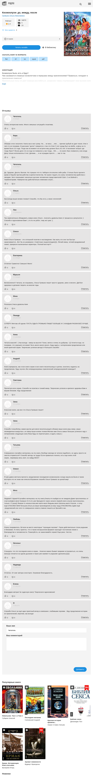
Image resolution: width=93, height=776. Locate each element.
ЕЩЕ (4, 84)
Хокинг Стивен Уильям (56, 725)
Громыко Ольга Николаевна (13, 16)
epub (34, 59)
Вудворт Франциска (32, 764)
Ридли (12, 3)
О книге (10, 39)
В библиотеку (39, 48)
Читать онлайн (15, 48)
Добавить (77, 670)
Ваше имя (10, 626)
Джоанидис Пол (76, 722)
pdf (43, 59)
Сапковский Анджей (32, 720)
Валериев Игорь (8, 768)
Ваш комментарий (14, 636)
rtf (15, 59)
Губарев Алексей (8, 720)
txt (25, 59)
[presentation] (22, 658)
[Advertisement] (46, 94)
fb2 (6, 59)
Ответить (85, 128)
